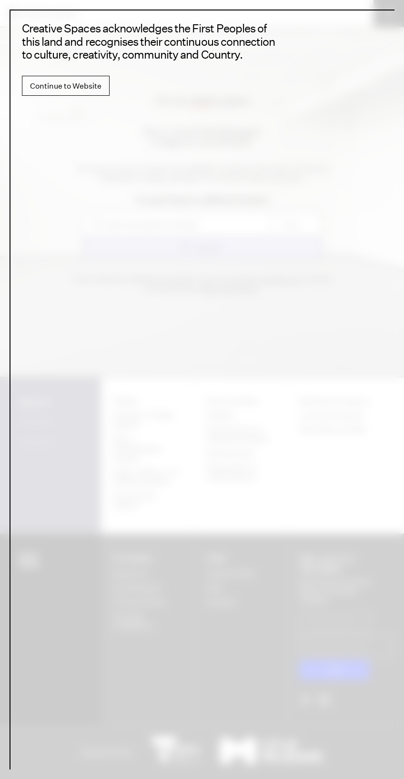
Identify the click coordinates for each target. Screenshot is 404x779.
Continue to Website (65, 86)
